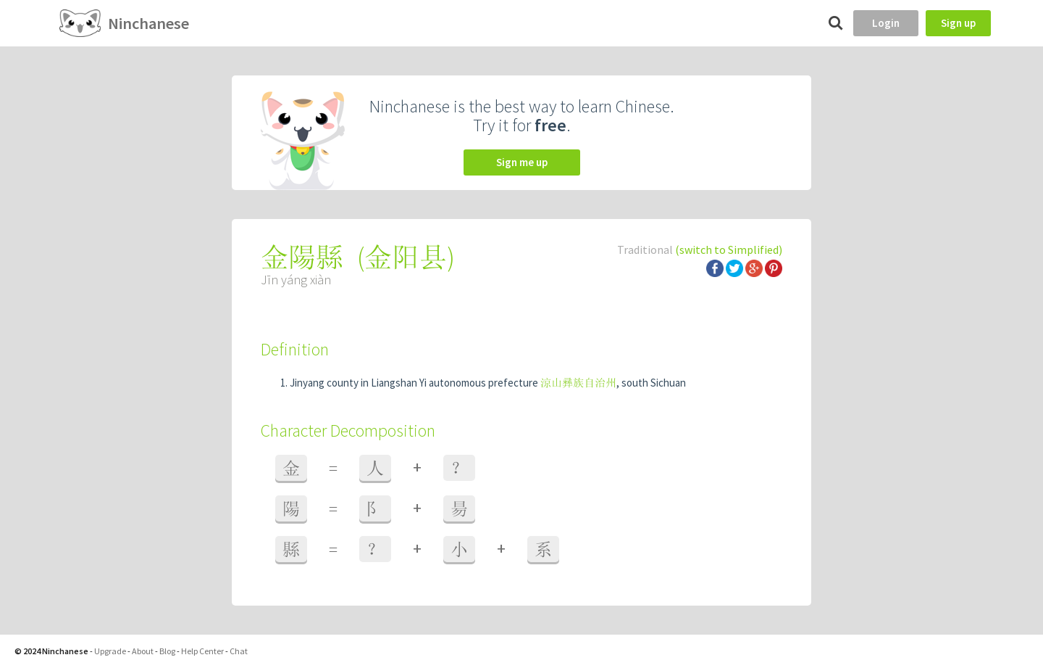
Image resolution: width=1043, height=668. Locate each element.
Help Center (202, 651)
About (143, 651)
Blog (167, 651)
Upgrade (110, 651)
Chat (239, 651)
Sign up (958, 23)
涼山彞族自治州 (578, 382)
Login (886, 23)
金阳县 (405, 257)
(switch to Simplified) (728, 249)
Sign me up (522, 162)
